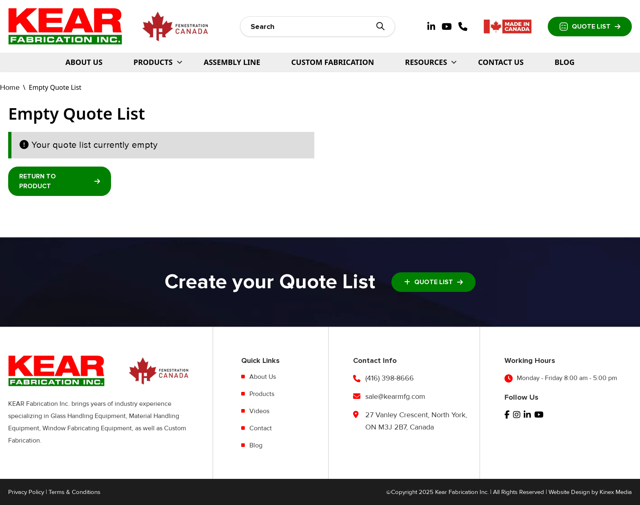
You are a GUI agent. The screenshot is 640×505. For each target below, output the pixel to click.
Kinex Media (616, 492)
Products (261, 394)
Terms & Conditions (74, 492)
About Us (83, 62)
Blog (565, 62)
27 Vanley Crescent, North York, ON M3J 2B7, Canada (416, 421)
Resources (426, 62)
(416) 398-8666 (389, 378)
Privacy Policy (26, 492)
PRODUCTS (153, 62)
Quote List (590, 26)
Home (10, 87)
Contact (260, 428)
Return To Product (59, 181)
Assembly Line (232, 62)
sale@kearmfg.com (395, 396)
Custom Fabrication (332, 62)
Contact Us (500, 62)
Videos (259, 411)
